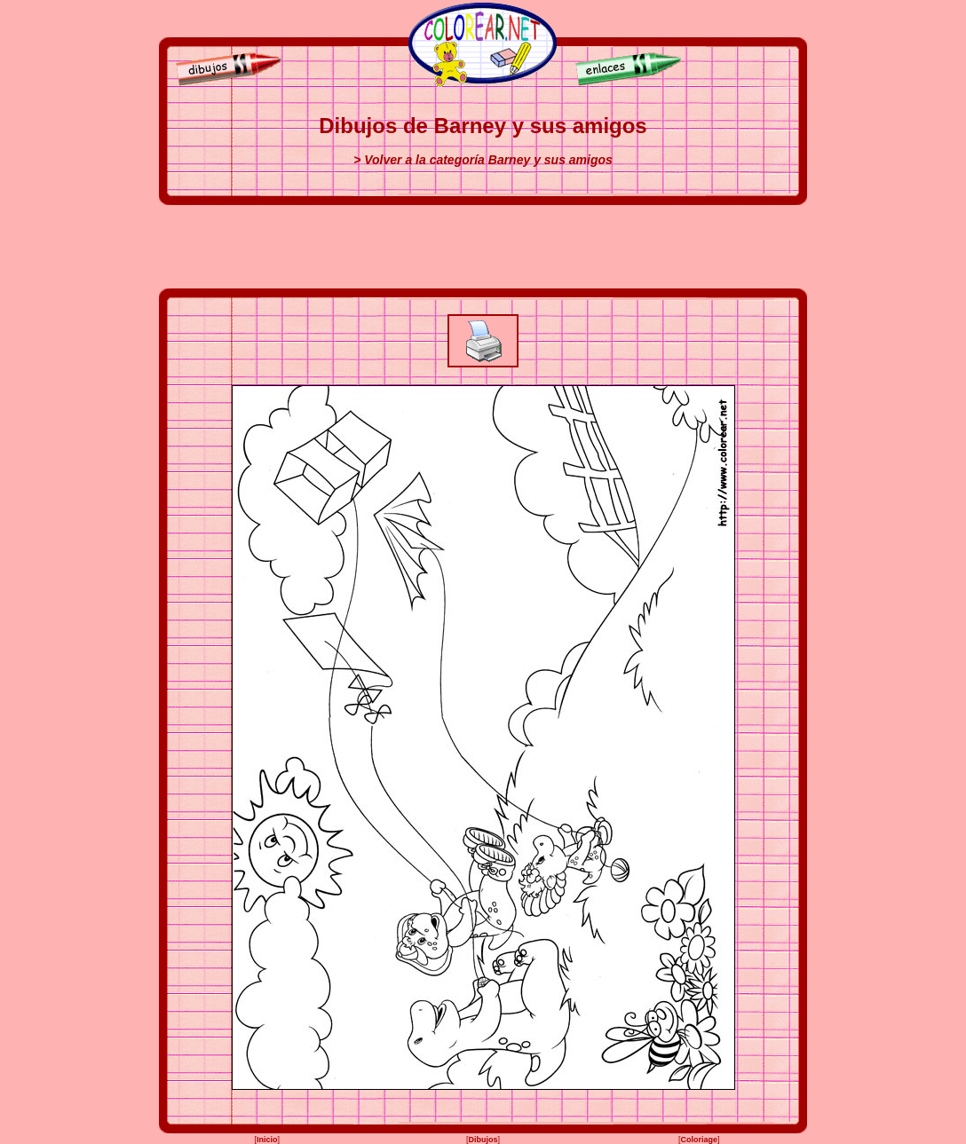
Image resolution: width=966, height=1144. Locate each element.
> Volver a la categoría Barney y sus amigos (483, 160)
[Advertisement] (483, 247)
